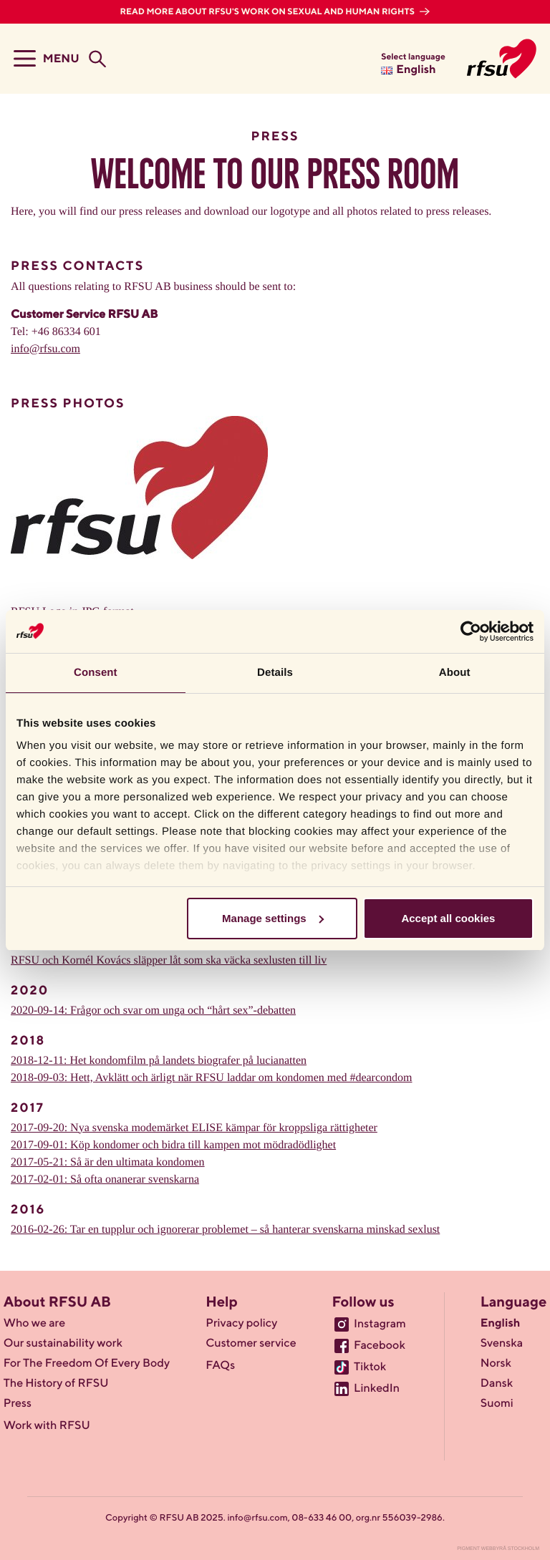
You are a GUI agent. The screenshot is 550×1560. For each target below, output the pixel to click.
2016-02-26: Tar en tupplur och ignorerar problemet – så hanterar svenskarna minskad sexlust (225, 1230)
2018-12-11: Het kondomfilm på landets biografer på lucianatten (159, 1061)
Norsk (496, 1364)
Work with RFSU (47, 1426)
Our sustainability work (63, 1344)
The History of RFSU (56, 1384)
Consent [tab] (95, 673)
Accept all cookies (448, 918)
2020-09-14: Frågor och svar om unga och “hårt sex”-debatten (153, 1010)
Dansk (497, 1384)
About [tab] (455, 673)
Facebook (379, 1346)
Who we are (34, 1323)
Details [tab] (275, 673)
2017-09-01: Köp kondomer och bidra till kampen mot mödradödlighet (173, 1145)
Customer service (251, 1344)
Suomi (497, 1404)
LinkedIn (377, 1389)
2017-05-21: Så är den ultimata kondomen (108, 1162)
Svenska (502, 1344)
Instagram (380, 1324)
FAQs (220, 1366)
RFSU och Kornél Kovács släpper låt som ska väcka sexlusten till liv (169, 960)
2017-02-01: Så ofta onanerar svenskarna (105, 1179)
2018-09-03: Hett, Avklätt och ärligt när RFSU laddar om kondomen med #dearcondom (211, 1078)
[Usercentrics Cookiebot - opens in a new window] (471, 631)
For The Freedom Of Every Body (87, 1364)
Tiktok (370, 1367)
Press (18, 1404)
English (500, 1323)
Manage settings (273, 918)
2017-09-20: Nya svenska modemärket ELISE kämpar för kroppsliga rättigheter (194, 1128)
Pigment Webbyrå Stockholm (498, 1548)
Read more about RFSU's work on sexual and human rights (268, 12)
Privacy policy (241, 1323)
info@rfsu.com (45, 349)
